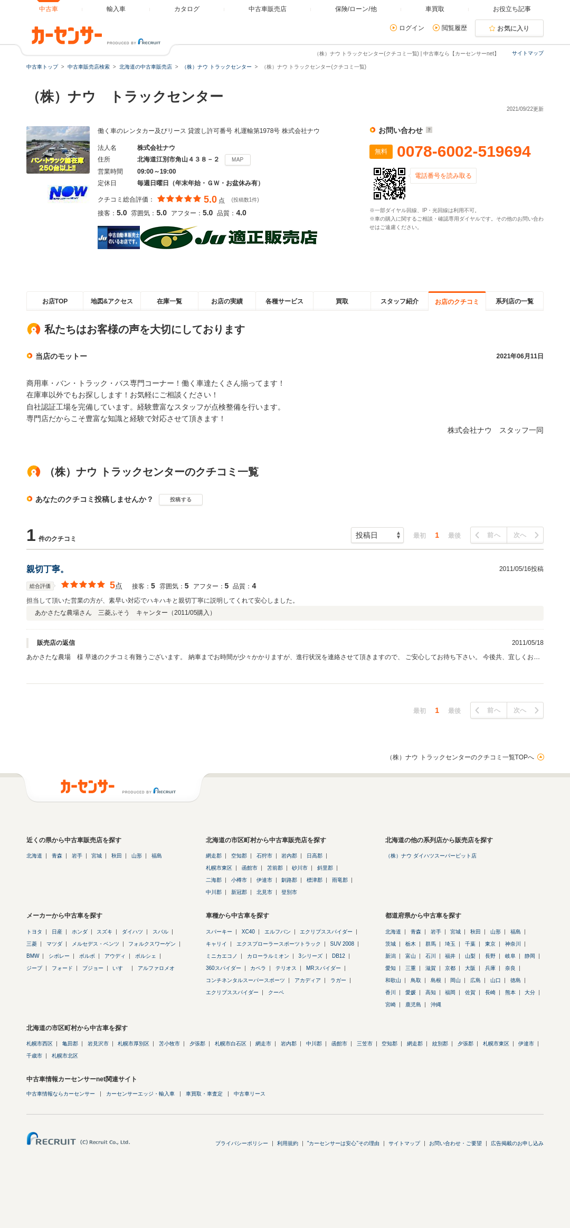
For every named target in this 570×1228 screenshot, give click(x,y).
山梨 (470, 956)
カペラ (258, 968)
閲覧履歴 (454, 28)
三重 (410, 968)
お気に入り (513, 28)
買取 (342, 301)
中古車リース (249, 1094)
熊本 (510, 992)
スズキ (104, 932)
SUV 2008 (342, 944)
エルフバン (277, 932)
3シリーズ (311, 956)
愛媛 (410, 992)
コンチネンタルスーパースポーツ (245, 980)
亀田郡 (70, 1043)
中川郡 (214, 892)
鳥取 (416, 980)
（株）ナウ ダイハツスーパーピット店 (431, 856)
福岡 (450, 992)
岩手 (77, 856)
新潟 (390, 956)
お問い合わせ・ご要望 (455, 1143)
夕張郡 (197, 1043)
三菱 (31, 944)
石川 (430, 956)
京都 (450, 968)
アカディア (307, 980)
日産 (57, 932)
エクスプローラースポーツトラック (278, 944)
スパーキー (219, 932)
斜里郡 (325, 868)
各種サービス (284, 301)
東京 (490, 944)
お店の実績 (227, 301)
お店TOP (55, 301)
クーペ (276, 992)
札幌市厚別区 (133, 1043)
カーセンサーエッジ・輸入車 (140, 1094)
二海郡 (214, 880)
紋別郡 (440, 1043)
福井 (450, 956)
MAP (238, 160)
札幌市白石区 (230, 1043)
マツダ (54, 944)
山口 (495, 980)
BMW (32, 956)
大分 (530, 992)
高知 (430, 992)
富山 (410, 956)
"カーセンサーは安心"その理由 (343, 1143)
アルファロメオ (156, 968)
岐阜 (510, 956)
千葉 (470, 944)
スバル (160, 932)
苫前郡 (275, 868)
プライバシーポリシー (241, 1143)
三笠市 (365, 1043)
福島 (156, 856)
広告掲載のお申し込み (517, 1143)
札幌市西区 (39, 1043)
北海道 (34, 856)
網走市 (263, 1043)
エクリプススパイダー (326, 932)
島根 (436, 980)
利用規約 (287, 1143)
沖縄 (436, 1004)
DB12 (338, 956)
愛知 (390, 968)
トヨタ (34, 932)
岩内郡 (289, 856)
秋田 (116, 856)
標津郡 (314, 880)
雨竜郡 (340, 880)
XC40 (248, 932)
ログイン (411, 28)
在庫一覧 (169, 301)
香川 (390, 992)
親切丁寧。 (47, 569)
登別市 (289, 892)
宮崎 (390, 1004)
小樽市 (239, 880)
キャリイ (216, 944)
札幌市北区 (65, 1056)
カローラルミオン (268, 956)
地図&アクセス (112, 301)
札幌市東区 (219, 868)
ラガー (338, 980)
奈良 (510, 968)
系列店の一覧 (515, 301)
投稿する (181, 499)
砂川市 (300, 868)
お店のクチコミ (457, 302)
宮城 (96, 856)
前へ (493, 535)
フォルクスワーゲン (152, 944)
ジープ (34, 968)
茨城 (390, 944)
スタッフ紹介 (400, 301)
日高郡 (314, 856)
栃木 (410, 944)
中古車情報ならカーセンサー (60, 1094)
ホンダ (80, 932)
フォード (62, 968)
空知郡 (239, 856)
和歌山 (393, 980)
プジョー (92, 968)
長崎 (490, 992)
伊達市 (264, 880)
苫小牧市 (169, 1043)
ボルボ (87, 956)
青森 (57, 856)
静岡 (530, 956)
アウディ (115, 956)
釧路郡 (289, 880)
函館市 (250, 868)
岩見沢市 (98, 1043)
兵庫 (490, 968)
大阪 (470, 968)
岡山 (455, 980)
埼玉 (450, 944)
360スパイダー (223, 968)
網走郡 (214, 856)
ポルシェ (145, 956)
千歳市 (34, 1056)
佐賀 (470, 992)
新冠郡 (239, 892)
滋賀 (430, 968)
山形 (136, 856)
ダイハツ (132, 932)
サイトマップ (528, 53)
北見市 (264, 892)
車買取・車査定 (204, 1094)
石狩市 (264, 856)
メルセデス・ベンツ (95, 944)
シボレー (59, 956)
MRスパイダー (323, 968)
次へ (520, 535)
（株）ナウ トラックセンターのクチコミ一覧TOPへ (460, 757)
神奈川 (513, 944)
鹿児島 (413, 1004)
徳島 (515, 980)
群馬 (430, 944)
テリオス (286, 968)
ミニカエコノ (222, 956)
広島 (475, 980)
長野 (490, 956)
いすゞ (120, 968)
